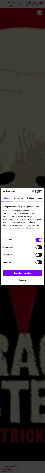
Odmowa (22, 280)
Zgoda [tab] (6, 198)
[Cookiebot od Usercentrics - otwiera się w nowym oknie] (32, 191)
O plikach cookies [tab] (34, 198)
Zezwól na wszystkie (22, 273)
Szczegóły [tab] (18, 198)
